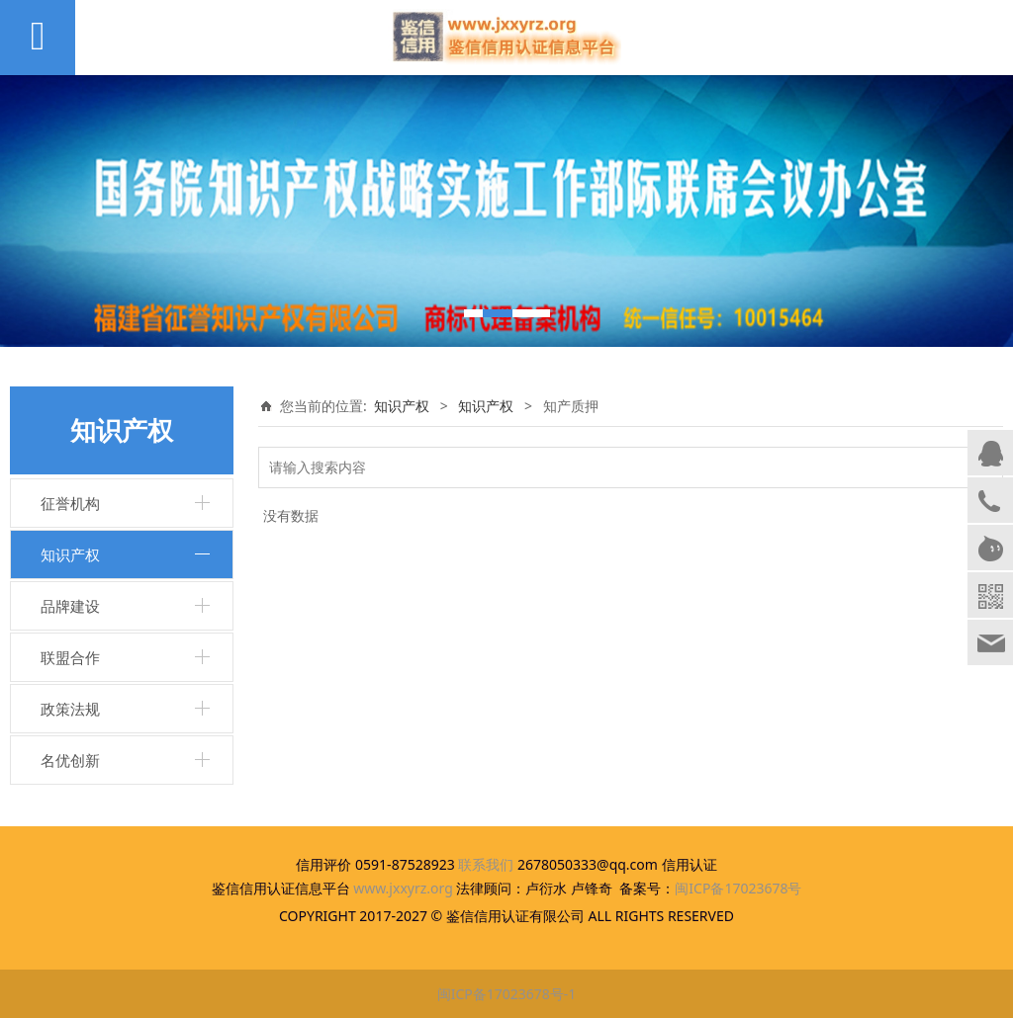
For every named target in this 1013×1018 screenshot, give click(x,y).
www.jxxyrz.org (403, 888)
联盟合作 (70, 657)
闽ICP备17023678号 (738, 888)
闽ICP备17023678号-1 (507, 993)
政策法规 (70, 709)
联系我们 (485, 864)
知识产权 (70, 554)
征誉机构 (70, 503)
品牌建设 (70, 606)
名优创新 (70, 760)
